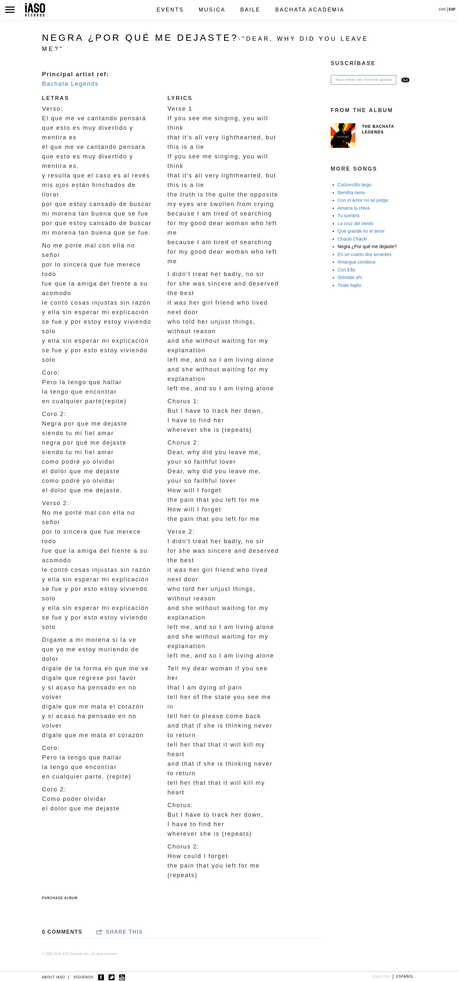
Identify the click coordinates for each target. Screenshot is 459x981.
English (381, 976)
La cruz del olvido (355, 223)
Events (170, 9)
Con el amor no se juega (363, 200)
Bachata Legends (70, 84)
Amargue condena (356, 262)
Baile (250, 9)
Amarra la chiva (354, 208)
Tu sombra (348, 215)
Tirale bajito (349, 285)
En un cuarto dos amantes (364, 254)
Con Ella (346, 269)
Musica (212, 9)
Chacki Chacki (352, 239)
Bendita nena (351, 192)
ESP (452, 9)
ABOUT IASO (53, 977)
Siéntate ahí (350, 277)
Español (405, 976)
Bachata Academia (310, 9)
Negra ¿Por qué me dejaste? (367, 246)
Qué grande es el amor (361, 231)
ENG (442, 9)
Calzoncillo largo (354, 184)
